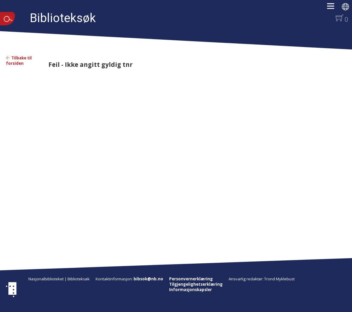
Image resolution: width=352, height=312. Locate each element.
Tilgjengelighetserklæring (196, 284)
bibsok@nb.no (148, 279)
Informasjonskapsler (190, 289)
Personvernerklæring (191, 279)
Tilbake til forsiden (19, 60)
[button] (334, 8)
